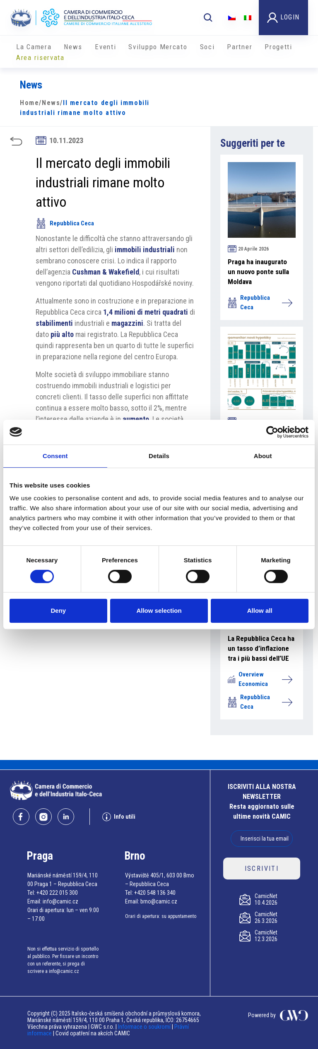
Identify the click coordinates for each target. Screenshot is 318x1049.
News (73, 47)
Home (29, 103)
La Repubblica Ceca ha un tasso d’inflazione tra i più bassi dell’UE (261, 648)
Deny (58, 610)
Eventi (105, 47)
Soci (207, 47)
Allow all (259, 610)
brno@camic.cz (158, 901)
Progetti (278, 47)
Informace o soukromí (145, 1026)
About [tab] (263, 455)
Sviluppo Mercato (157, 47)
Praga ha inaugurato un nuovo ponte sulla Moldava (258, 272)
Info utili (118, 816)
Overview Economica (260, 679)
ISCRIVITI (262, 868)
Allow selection (158, 610)
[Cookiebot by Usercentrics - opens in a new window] (272, 432)
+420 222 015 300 (57, 892)
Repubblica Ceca (65, 223)
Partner (239, 47)
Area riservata (40, 57)
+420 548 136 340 (155, 892)
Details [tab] (159, 455)
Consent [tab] (55, 455)
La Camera (33, 47)
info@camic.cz (60, 901)
